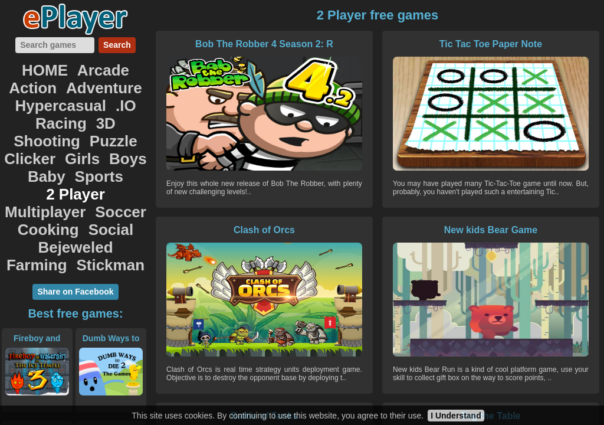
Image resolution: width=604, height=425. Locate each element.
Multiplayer (51, 145)
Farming (109, 171)
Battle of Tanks (375, 230)
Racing (76, 93)
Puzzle (105, 106)
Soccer (111, 145)
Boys (118, 119)
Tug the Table (525, 230)
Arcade (75, 67)
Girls (80, 119)
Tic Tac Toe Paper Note (375, 44)
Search (117, 45)
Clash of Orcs (525, 44)
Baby (25, 132)
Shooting (52, 106)
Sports (67, 132)
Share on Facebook (75, 209)
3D (112, 93)
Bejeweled (48, 171)
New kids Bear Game (226, 230)
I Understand (456, 415)
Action (122, 67)
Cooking (53, 158)
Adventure (35, 80)
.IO (39, 93)
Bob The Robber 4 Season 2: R (226, 49)
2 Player (118, 132)
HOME (27, 67)
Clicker (38, 119)
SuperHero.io (111, 348)
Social (103, 158)
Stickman (76, 184)
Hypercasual (109, 80)
